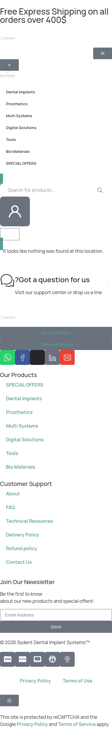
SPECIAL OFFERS (24, 385)
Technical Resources (29, 521)
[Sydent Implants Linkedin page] (52, 357)
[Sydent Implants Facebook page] (22, 357)
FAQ (10, 507)
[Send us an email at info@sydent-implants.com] (67, 357)
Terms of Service (77, 724)
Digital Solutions (25, 439)
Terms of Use (77, 680)
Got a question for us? (52, 279)
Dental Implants (24, 398)
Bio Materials (20, 467)
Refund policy (21, 548)
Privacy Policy (35, 680)
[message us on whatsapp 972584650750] (7, 357)
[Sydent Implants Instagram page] (37, 357)
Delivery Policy (22, 534)
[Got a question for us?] (7, 280)
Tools (12, 453)
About (13, 493)
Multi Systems (22, 426)
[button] (3, 284)
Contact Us (19, 562)
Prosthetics (19, 412)
